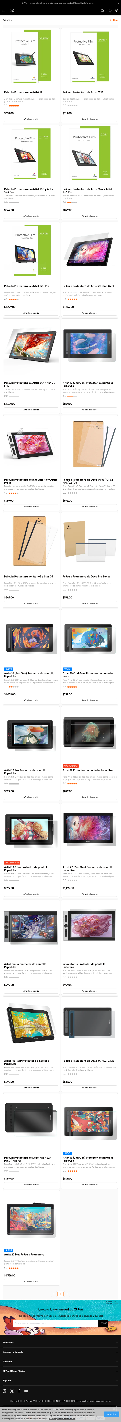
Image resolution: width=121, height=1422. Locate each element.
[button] (31, 119)
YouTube (26, 1391)
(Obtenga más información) (62, 1419)
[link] (11, 11)
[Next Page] (67, 1294)
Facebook (19, 1391)
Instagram (5, 1391)
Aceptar (111, 1414)
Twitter (12, 1391)
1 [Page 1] (60, 1294)
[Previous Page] (54, 1294)
